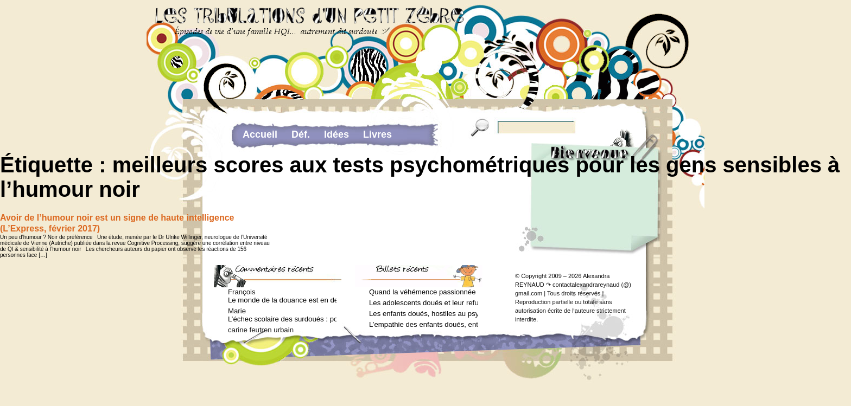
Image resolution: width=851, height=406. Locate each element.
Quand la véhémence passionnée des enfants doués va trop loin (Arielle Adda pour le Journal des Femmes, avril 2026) (423, 292)
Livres (377, 134)
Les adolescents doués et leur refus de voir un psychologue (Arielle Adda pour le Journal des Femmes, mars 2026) (423, 303)
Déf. (300, 134)
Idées (336, 134)
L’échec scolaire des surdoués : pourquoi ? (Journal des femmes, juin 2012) (282, 319)
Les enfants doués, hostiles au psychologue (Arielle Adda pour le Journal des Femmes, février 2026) (423, 314)
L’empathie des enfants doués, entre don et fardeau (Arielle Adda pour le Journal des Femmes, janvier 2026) (423, 324)
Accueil (260, 134)
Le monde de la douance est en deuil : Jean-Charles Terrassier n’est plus (282, 300)
